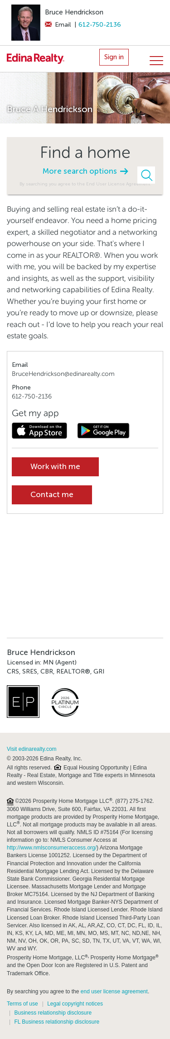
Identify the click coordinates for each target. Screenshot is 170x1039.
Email (58, 24)
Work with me (55, 466)
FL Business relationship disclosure (56, 1022)
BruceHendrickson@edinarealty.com (63, 373)
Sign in (114, 57)
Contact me (51, 494)
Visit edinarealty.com (32, 749)
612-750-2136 (99, 24)
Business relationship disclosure (53, 1013)
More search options (85, 171)
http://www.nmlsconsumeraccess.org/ (52, 847)
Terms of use (22, 1004)
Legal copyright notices (75, 1004)
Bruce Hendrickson (74, 12)
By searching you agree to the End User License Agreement (85, 183)
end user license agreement (114, 991)
